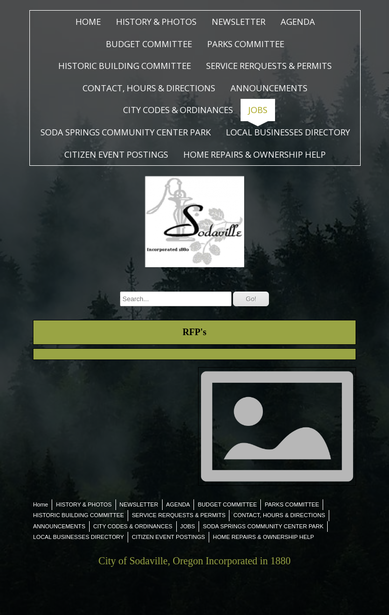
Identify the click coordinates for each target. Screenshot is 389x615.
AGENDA (298, 21)
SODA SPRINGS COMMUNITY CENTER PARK (126, 132)
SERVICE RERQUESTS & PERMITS (269, 65)
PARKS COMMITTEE (245, 44)
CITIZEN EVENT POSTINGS (116, 154)
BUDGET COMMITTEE (149, 44)
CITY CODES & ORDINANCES (178, 110)
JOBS (257, 110)
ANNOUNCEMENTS (268, 88)
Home (88, 21)
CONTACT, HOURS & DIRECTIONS (149, 88)
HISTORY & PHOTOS (156, 21)
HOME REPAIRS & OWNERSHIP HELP (254, 154)
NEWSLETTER (238, 21)
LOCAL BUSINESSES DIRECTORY (288, 132)
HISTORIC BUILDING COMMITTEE (124, 65)
